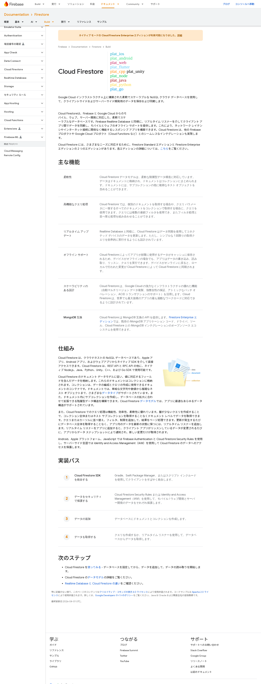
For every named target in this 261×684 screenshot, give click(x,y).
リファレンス (84, 21)
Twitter (123, 655)
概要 (6, 21)
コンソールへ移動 (244, 4)
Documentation (16, 15)
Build (37, 4)
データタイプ (110, 393)
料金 (92, 4)
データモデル (148, 401)
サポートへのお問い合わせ (205, 644)
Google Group (198, 655)
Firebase (62, 46)
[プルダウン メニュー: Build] (44, 4)
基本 (17, 21)
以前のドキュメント (201, 672)
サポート (155, 4)
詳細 (179, 35)
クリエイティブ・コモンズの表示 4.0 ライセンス (124, 592)
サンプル (102, 21)
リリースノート (199, 661)
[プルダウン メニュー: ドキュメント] (119, 4)
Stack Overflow (199, 650)
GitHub (53, 666)
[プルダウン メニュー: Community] (143, 4)
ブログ (226, 4)
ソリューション (75, 4)
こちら (164, 149)
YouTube (124, 661)
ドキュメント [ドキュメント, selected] (108, 4)
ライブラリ (55, 661)
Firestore (41, 15)
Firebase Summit (129, 650)
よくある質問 (198, 666)
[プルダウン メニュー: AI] (37, 22)
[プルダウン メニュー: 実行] (60, 4)
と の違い (92, 583)
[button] (20, 27)
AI (32, 21)
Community (132, 4)
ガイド (53, 644)
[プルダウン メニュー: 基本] (24, 22)
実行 (54, 4)
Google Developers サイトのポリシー (114, 595)
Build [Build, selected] (47, 21)
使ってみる (94, 567)
